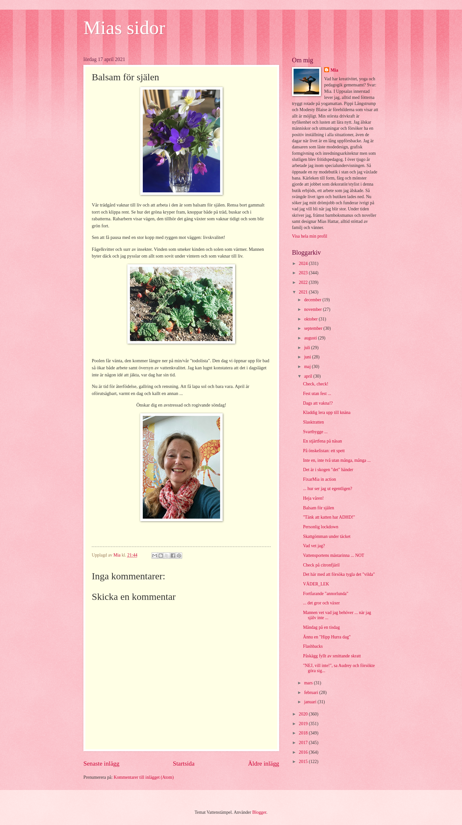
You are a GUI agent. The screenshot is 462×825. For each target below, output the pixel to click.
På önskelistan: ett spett (324, 450)
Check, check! (315, 384)
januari (311, 701)
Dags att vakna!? (318, 403)
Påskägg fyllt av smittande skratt (332, 656)
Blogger (259, 812)
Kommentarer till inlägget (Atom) (144, 777)
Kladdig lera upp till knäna (326, 412)
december (313, 299)
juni (308, 357)
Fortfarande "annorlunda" (325, 593)
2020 (304, 714)
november (313, 309)
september (313, 328)
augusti (311, 338)
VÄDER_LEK (316, 584)
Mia (334, 70)
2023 (304, 272)
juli (307, 347)
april (308, 376)
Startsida (184, 763)
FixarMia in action (319, 479)
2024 (304, 263)
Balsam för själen (318, 507)
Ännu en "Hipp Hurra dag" (326, 637)
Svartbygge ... (315, 431)
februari (311, 692)
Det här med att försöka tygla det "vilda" (339, 574)
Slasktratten (313, 422)
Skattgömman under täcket (326, 536)
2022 (304, 282)
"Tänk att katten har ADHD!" (329, 517)
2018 (304, 733)
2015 (304, 761)
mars (309, 682)
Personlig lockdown (320, 526)
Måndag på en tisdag (321, 627)
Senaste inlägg (101, 763)
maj (308, 366)
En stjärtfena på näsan (322, 441)
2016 (304, 752)
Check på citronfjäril (321, 565)
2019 (304, 723)
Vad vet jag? (314, 545)
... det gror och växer (321, 603)
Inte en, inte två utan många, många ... (337, 460)
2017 (304, 742)
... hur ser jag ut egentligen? (327, 488)
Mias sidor (124, 27)
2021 (304, 292)
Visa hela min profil (309, 236)
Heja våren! (313, 498)
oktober (311, 319)
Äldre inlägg (263, 763)
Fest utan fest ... (317, 393)
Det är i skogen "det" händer (328, 469)
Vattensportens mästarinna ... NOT (333, 555)
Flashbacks (312, 646)
